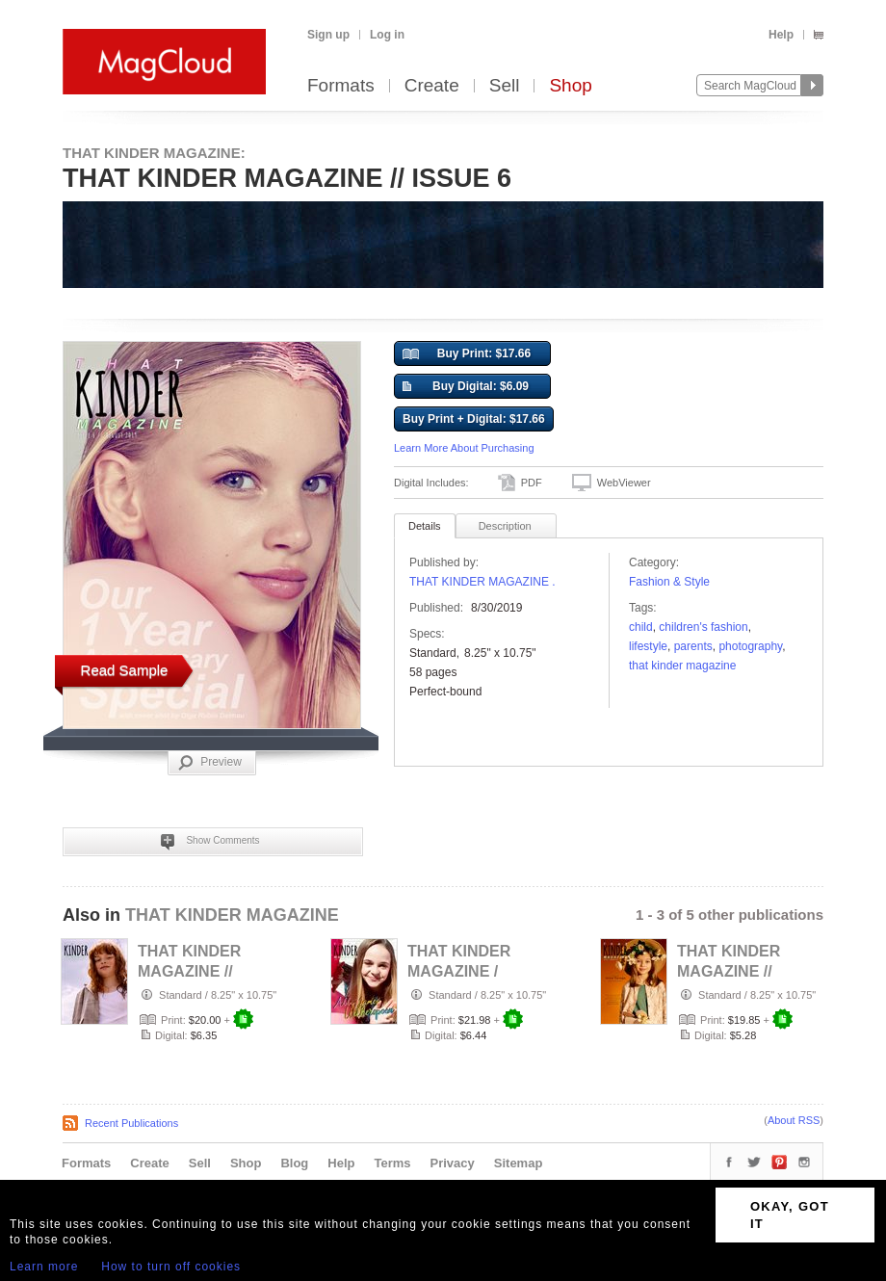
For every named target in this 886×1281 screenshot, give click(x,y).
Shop (570, 86)
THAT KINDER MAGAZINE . (482, 581)
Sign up (328, 34)
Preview (210, 763)
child (641, 627)
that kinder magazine (682, 665)
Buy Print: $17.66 (467, 354)
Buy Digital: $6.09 (466, 387)
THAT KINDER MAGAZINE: (154, 152)
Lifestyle (648, 646)
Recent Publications (131, 1123)
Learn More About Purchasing (464, 448)
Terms (392, 1163)
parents (693, 646)
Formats (341, 86)
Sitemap (518, 1163)
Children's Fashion (703, 627)
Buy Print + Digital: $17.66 (474, 419)
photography (750, 646)
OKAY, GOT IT (789, 1215)
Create (431, 86)
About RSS (794, 1120)
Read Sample (125, 670)
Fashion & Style (669, 581)
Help (781, 34)
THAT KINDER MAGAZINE (232, 915)
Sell (504, 86)
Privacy (452, 1163)
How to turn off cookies (171, 1266)
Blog (294, 1163)
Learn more (44, 1266)
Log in (387, 34)
